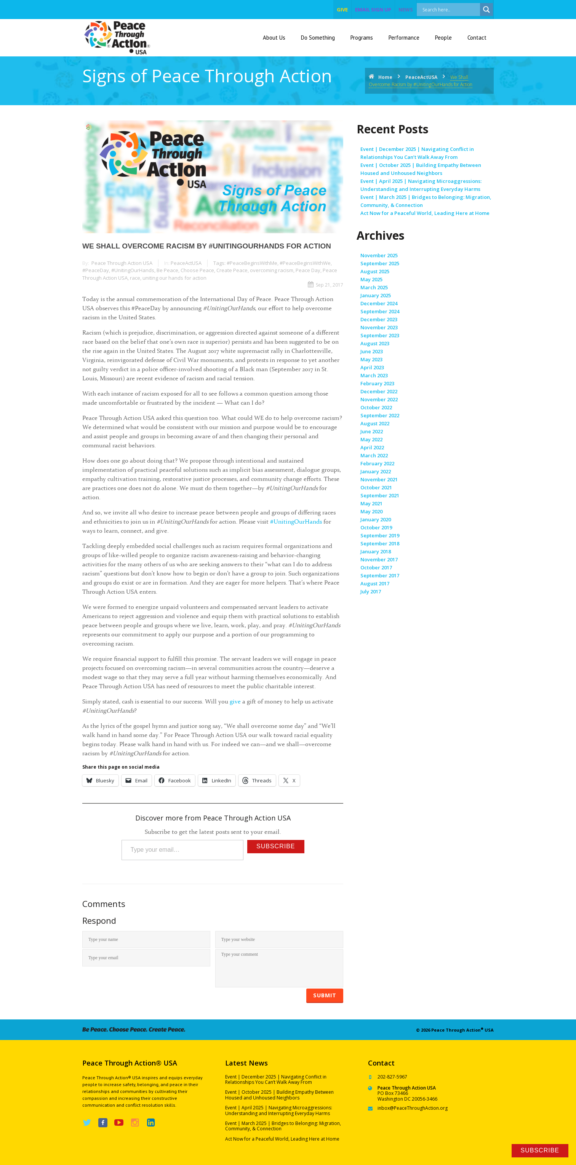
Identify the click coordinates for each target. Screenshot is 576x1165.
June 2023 (371, 351)
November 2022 (379, 399)
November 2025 (379, 255)
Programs (361, 37)
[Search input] (456, 9)
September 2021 (379, 495)
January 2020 (375, 519)
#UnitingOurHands (132, 270)
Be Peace (167, 270)
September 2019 (379, 535)
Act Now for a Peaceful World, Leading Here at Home (425, 213)
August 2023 (374, 343)
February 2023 (377, 383)
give (342, 9)
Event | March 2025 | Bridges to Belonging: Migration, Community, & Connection (283, 1126)
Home (385, 77)
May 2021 (371, 503)
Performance (404, 37)
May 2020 (371, 511)
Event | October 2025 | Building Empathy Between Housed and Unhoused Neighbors (279, 1095)
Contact (476, 37)
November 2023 (379, 327)
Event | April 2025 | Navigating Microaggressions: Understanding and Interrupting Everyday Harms (278, 1110)
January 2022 (375, 471)
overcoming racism (271, 270)
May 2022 (371, 439)
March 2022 (374, 455)
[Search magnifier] (486, 9)
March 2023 (374, 375)
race (135, 277)
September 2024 (379, 311)
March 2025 (374, 287)
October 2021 (376, 487)
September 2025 (379, 263)
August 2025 (374, 271)
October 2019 (376, 527)
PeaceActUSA (421, 77)
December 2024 (378, 303)
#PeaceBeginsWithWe (305, 263)
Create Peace (232, 270)
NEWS (405, 9)
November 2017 (379, 559)
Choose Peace (197, 270)
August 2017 (374, 583)
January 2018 (375, 551)
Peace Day (308, 270)
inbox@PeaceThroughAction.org (413, 1108)
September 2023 (379, 335)
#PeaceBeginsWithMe (252, 263)
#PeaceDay (95, 270)
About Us (274, 37)
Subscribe (275, 846)
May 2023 (371, 359)
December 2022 (378, 391)
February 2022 (377, 463)
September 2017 (379, 575)
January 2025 (375, 295)
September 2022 (379, 415)
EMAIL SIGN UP (373, 9)
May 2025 (371, 279)
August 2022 (374, 423)
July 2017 (370, 591)
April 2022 (372, 447)
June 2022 (371, 431)
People (443, 37)
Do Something (318, 37)
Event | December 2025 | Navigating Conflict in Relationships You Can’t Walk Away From (275, 1079)
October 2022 (376, 407)
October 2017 (376, 567)
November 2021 (379, 479)
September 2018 (379, 543)
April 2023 (372, 367)
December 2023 (378, 319)
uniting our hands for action (174, 277)
